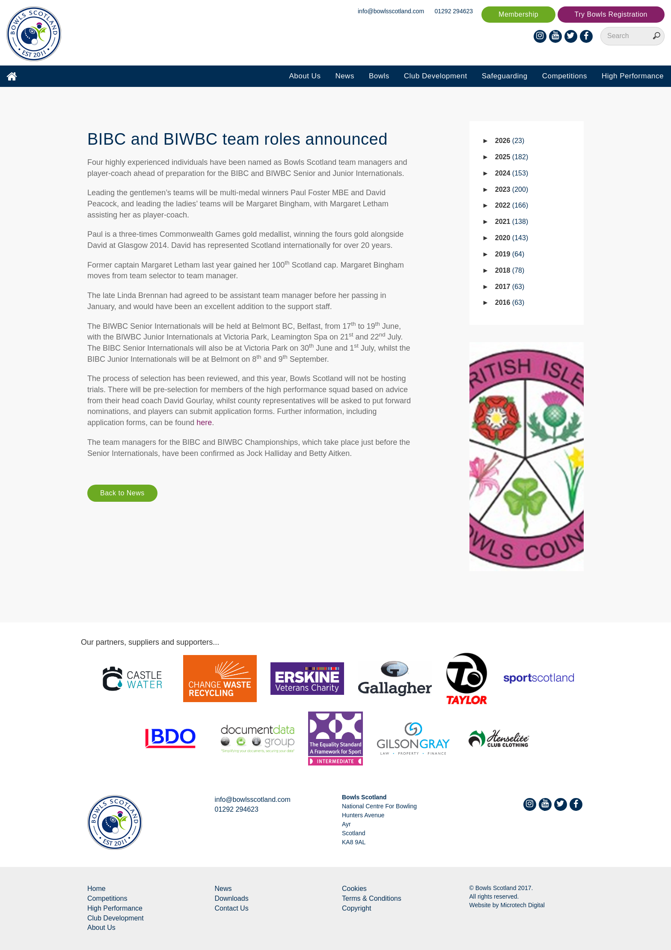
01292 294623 (454, 11)
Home (96, 888)
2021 (511, 221)
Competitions (564, 76)
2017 (510, 286)
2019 (510, 254)
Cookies (354, 888)
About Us (305, 76)
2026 (510, 140)
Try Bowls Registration (611, 14)
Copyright (356, 908)
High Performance (633, 76)
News (344, 76)
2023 (511, 189)
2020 (511, 237)
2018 (510, 270)
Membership (518, 14)
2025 (511, 157)
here (204, 422)
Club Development (435, 76)
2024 (511, 173)
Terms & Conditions (371, 898)
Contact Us (232, 908)
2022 (511, 205)
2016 (510, 302)
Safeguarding (505, 76)
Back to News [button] (122, 493)
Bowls (379, 76)
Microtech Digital (522, 905)
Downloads (232, 898)
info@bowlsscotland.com (391, 11)
